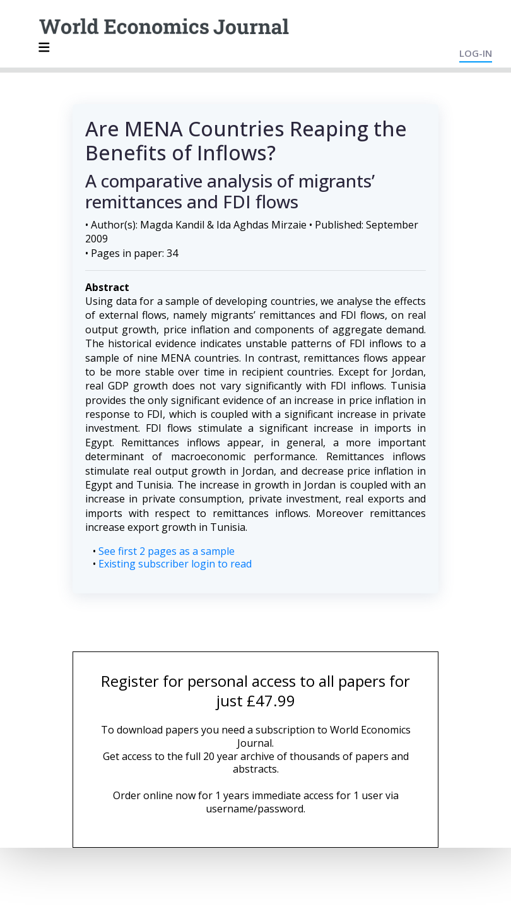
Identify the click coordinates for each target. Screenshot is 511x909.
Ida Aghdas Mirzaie (261, 225)
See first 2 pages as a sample (166, 551)
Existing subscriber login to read (175, 564)
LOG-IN (475, 53)
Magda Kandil (172, 225)
